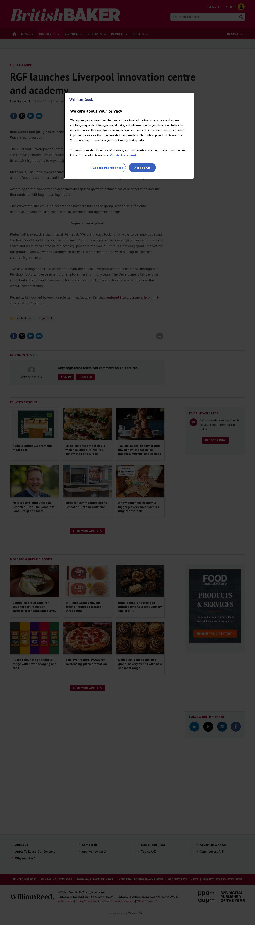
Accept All (142, 168)
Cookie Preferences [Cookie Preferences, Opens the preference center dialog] (108, 168)
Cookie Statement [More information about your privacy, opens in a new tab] (123, 155)
